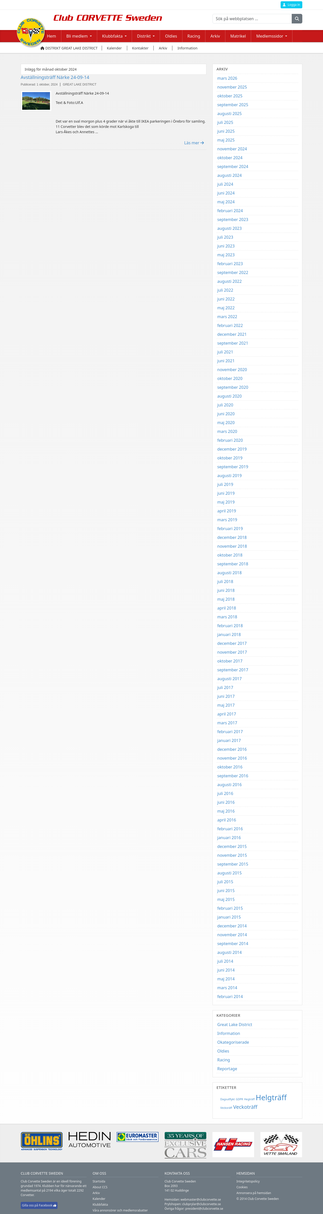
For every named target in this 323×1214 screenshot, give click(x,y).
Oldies (171, 36)
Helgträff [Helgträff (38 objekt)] (271, 1097)
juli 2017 (225, 687)
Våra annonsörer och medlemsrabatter (120, 1210)
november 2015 (232, 855)
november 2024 (232, 149)
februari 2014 (230, 996)
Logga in (291, 5)
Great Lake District (234, 1024)
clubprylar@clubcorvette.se (201, 1204)
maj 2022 (226, 308)
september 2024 (232, 166)
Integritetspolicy (248, 1181)
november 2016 (232, 758)
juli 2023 (225, 237)
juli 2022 (225, 290)
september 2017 (232, 670)
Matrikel (238, 36)
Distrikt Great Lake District (69, 48)
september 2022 (232, 272)
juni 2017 (226, 696)
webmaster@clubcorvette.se (201, 1199)
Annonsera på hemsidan (253, 1193)
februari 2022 (230, 325)
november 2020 (232, 369)
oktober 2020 (230, 378)
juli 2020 (225, 405)
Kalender (99, 1199)
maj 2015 (226, 899)
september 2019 (232, 467)
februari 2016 (230, 829)
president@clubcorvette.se (204, 1208)
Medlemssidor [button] (269, 36)
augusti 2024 (229, 175)
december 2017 (232, 643)
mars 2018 (227, 617)
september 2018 (232, 564)
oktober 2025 (230, 96)
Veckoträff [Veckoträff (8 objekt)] (245, 1106)
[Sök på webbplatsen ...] (252, 18)
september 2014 (232, 943)
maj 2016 (226, 811)
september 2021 (232, 343)
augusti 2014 (229, 952)
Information (228, 1033)
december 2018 (232, 537)
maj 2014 (226, 979)
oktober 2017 (230, 661)
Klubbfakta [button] (112, 36)
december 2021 (232, 334)
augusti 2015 (229, 873)
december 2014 (232, 926)
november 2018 (232, 546)
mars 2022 (227, 316)
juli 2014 (225, 961)
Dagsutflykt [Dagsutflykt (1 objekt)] (227, 1099)
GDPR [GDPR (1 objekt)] (239, 1099)
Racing (193, 36)
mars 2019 (227, 519)
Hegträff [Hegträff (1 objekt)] (249, 1099)
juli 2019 (225, 484)
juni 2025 (226, 131)
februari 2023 (230, 263)
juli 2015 (225, 882)
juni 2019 (226, 493)
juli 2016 (225, 793)
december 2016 (232, 749)
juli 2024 (225, 184)
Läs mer (194, 143)
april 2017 (226, 714)
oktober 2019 (230, 458)
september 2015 (232, 864)
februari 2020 (230, 440)
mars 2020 (227, 431)
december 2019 (232, 449)
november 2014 (232, 934)
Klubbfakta (100, 1204)
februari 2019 (230, 528)
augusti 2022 (229, 281)
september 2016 (232, 776)
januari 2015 (229, 917)
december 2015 (232, 846)
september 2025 (232, 104)
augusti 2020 (229, 396)
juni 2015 (226, 890)
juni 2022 (226, 299)
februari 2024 (230, 210)
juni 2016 (226, 802)
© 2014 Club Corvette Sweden (257, 1199)
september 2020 (232, 387)
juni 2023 (226, 246)
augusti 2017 (229, 678)
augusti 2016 (229, 784)
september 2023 (232, 219)
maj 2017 (226, 705)
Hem (51, 36)
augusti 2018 (229, 572)
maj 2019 (226, 502)
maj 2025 (226, 140)
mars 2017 (227, 723)
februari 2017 (230, 731)
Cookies (242, 1187)
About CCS (100, 1187)
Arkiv (215, 36)
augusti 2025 (229, 113)
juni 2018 (226, 590)
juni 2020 (226, 414)
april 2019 (226, 511)
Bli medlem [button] (77, 36)
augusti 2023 (229, 228)
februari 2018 (230, 625)
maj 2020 (226, 422)
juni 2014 (226, 970)
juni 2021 (226, 361)
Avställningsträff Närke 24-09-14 (55, 77)
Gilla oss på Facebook (39, 1205)
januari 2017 (229, 740)
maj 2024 (226, 202)
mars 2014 (227, 987)
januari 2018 (229, 634)
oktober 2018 (230, 555)
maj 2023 (226, 255)
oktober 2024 (230, 157)
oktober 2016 (230, 767)
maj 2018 (226, 599)
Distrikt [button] (144, 36)
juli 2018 (225, 581)
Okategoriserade (233, 1042)
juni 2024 (226, 193)
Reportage (227, 1068)
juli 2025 (225, 122)
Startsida (99, 1181)
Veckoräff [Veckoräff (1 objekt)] (226, 1108)
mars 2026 (227, 78)
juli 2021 (225, 352)
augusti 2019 (229, 475)
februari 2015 (230, 908)
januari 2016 (229, 837)
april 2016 (226, 820)
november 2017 (232, 652)
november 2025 (232, 87)
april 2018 (226, 608)
